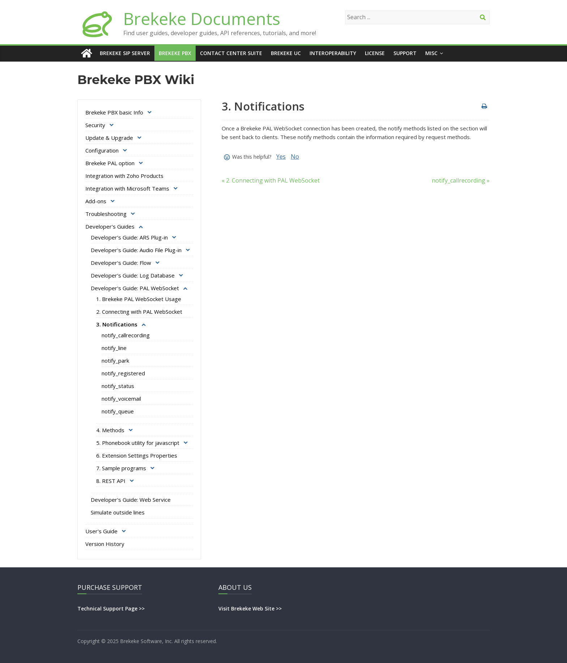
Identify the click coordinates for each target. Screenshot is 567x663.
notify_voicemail (121, 398)
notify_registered (123, 373)
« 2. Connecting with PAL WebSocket (271, 180)
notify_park (115, 360)
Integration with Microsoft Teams (127, 188)
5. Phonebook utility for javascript (137, 442)
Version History (104, 543)
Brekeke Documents (201, 18)
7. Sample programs (121, 468)
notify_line (114, 347)
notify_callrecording (126, 335)
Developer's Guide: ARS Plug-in (129, 237)
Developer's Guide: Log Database (133, 275)
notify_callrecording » (461, 180)
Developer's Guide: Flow (121, 262)
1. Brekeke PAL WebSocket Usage (138, 299)
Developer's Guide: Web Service (131, 499)
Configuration (102, 150)
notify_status (118, 385)
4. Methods (110, 430)
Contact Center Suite (231, 53)
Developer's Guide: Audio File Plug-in (136, 250)
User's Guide (101, 531)
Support (405, 53)
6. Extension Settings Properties (136, 455)
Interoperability (333, 53)
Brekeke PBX (175, 53)
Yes (281, 156)
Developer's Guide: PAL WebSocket (135, 288)
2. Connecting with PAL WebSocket (139, 311)
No (295, 156)
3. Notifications (116, 324)
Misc (431, 53)
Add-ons (95, 201)
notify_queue (118, 411)
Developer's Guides (110, 226)
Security (95, 125)
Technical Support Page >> (111, 608)
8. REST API (110, 480)
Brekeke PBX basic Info (114, 112)
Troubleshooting (106, 213)
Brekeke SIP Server (125, 53)
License (375, 53)
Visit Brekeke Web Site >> (250, 608)
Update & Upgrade (109, 137)
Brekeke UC (286, 53)
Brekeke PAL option (110, 163)
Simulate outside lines (118, 512)
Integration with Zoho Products (124, 175)
